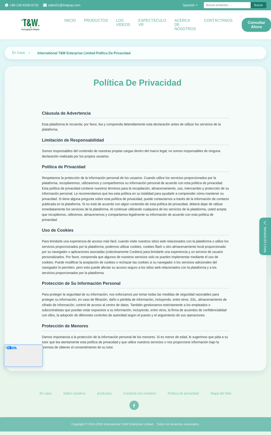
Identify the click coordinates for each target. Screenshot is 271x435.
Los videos (123, 22)
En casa (46, 394)
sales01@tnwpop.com (64, 5)
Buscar (258, 5)
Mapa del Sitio (221, 394)
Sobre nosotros (74, 394)
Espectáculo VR (152, 22)
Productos (96, 20)
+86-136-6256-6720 (24, 5)
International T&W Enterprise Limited (128, 425)
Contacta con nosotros (139, 394)
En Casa (18, 53)
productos (104, 394)
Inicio (70, 20)
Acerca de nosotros (185, 24)
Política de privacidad (183, 394)
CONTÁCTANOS (218, 20)
